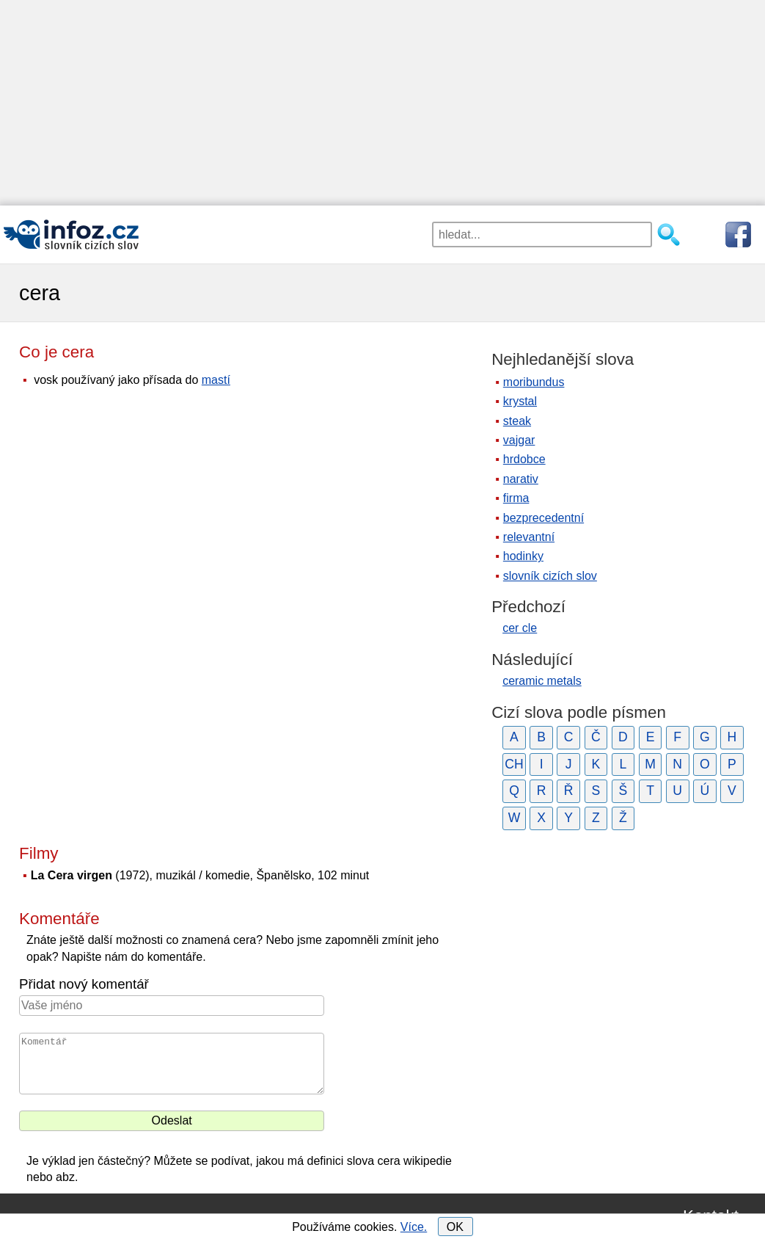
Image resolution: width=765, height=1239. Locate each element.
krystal (520, 401)
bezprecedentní (543, 518)
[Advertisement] (382, 103)
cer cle (519, 628)
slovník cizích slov (550, 576)
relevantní (528, 537)
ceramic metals (542, 681)
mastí (216, 380)
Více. (413, 1227)
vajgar (519, 440)
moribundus (534, 382)
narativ (520, 479)
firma (516, 498)
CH (514, 764)
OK (455, 1227)
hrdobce (524, 459)
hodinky (523, 556)
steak (517, 421)
